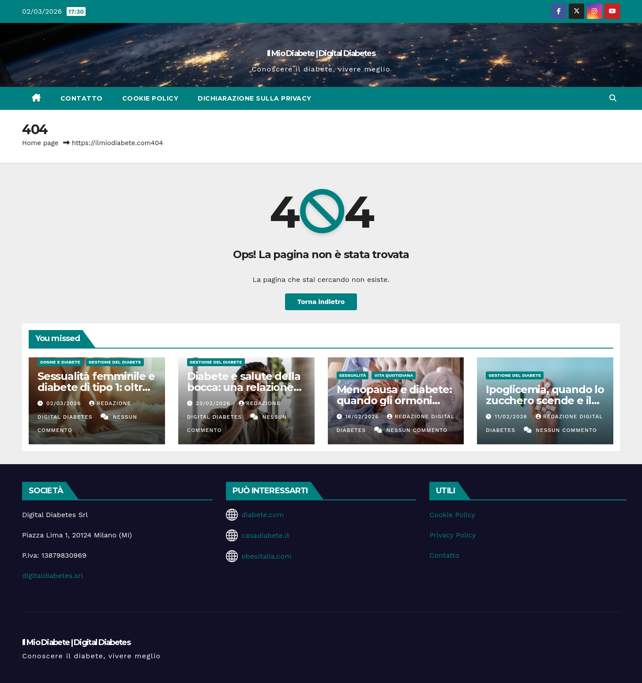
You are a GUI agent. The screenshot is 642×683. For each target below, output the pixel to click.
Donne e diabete (60, 362)
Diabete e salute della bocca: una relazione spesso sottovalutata (243, 387)
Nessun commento (416, 430)
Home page (40, 143)
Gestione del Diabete (115, 362)
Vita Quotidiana (393, 375)
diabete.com (262, 514)
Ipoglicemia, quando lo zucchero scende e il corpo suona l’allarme (545, 400)
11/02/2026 (512, 416)
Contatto (81, 98)
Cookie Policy (150, 98)
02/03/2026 (64, 403)
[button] (612, 98)
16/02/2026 (363, 416)
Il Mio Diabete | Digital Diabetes (321, 53)
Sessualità (352, 375)
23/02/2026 (214, 403)
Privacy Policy (452, 535)
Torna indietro (321, 301)
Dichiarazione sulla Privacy (255, 98)
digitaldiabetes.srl (52, 575)
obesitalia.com (266, 556)
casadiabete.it (265, 535)
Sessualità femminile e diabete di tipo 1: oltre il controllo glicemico (96, 387)
